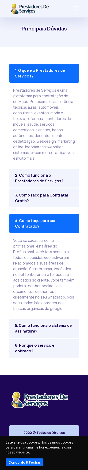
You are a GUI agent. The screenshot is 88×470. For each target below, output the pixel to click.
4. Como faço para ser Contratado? (35, 223)
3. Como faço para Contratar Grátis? (42, 197)
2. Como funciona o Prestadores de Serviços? (39, 178)
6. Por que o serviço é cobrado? (34, 348)
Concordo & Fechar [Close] (24, 462)
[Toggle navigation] (75, 8)
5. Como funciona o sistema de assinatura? (43, 328)
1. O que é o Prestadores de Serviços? (40, 73)
